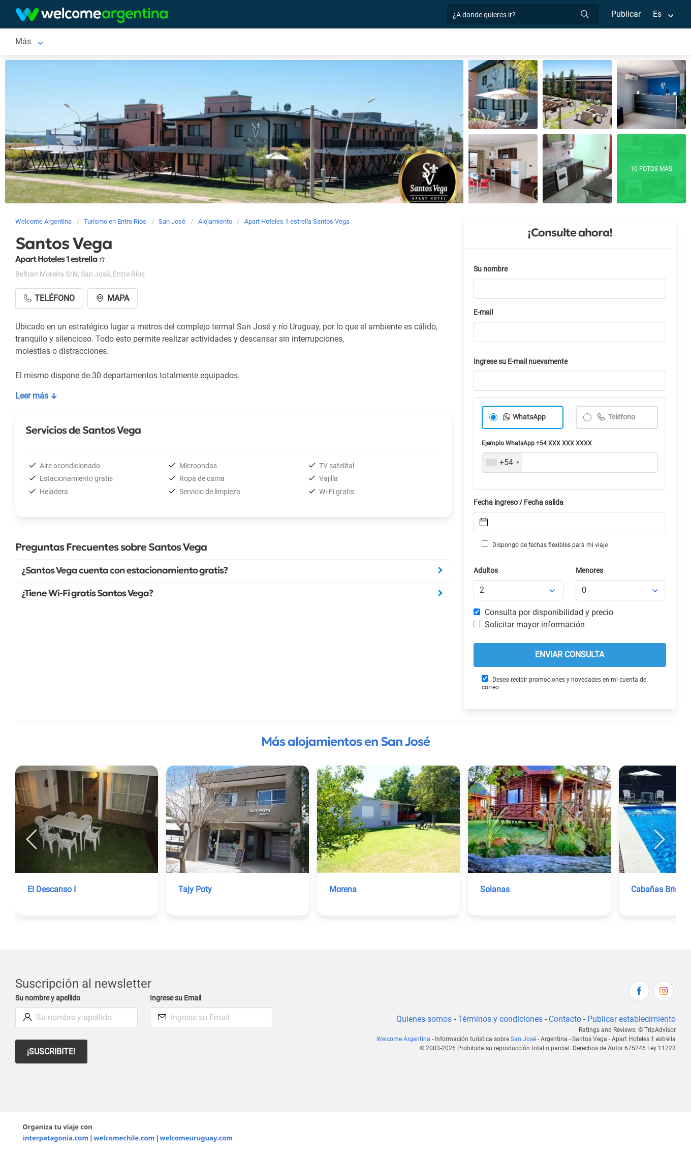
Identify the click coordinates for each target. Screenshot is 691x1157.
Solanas (494, 891)
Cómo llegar (417, 42)
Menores (590, 572)
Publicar (625, 14)
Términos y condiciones (498, 1021)
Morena (343, 891)
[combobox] (502, 464)
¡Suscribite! (51, 1053)
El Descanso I (51, 891)
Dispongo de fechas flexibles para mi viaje (544, 546)
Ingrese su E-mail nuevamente (523, 363)
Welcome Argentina (406, 1041)
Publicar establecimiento (631, 1021)
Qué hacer (306, 42)
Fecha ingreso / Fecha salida (520, 504)
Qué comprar (475, 42)
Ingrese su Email (177, 1000)
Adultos (486, 572)
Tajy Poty (195, 891)
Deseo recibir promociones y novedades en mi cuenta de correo (563, 685)
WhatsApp (529, 419)
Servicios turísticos (181, 42)
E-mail (484, 314)
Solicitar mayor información (529, 626)
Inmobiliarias (360, 42)
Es (657, 14)
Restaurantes (252, 42)
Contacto (563, 1021)
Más (518, 42)
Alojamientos (91, 42)
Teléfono (622, 419)
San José (32, 42)
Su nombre (491, 271)
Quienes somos (421, 1021)
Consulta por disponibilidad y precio (544, 614)
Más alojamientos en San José (345, 743)
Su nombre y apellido (49, 1000)
